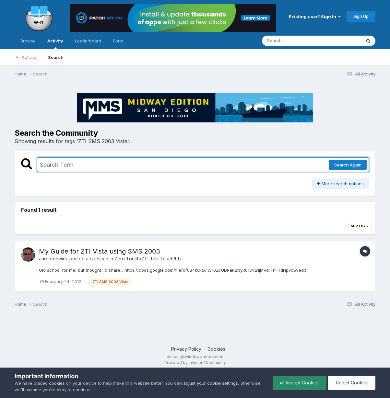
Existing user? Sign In (315, 16)
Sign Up (361, 16)
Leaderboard (88, 40)
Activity (55, 43)
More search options (340, 183)
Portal (118, 40)
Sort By (359, 226)
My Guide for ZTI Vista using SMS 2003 (99, 251)
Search (56, 57)
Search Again (347, 164)
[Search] (294, 41)
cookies (57, 383)
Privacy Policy (186, 349)
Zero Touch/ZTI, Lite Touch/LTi (147, 258)
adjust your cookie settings (210, 383)
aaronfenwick (53, 258)
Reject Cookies (352, 382)
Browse (28, 40)
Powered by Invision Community (195, 362)
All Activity (26, 57)
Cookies (216, 349)
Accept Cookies (299, 382)
